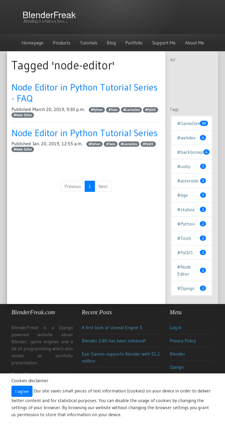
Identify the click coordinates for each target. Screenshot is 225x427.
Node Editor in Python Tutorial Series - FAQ (84, 92)
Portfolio (134, 43)
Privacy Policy (183, 341)
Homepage (32, 43)
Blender (177, 354)
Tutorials (88, 43)
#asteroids (191, 181)
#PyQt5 (150, 109)
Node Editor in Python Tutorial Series (84, 133)
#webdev (191, 138)
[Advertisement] (192, 81)
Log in (176, 327)
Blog (111, 43)
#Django (191, 288)
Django (177, 367)
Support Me (163, 43)
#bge (191, 195)
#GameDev (131, 109)
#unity (191, 166)
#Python (97, 109)
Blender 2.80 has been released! (114, 341)
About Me (194, 43)
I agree (22, 391)
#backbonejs (191, 152)
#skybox (191, 209)
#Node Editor (22, 115)
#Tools (113, 109)
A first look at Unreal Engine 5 (112, 327)
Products (61, 43)
